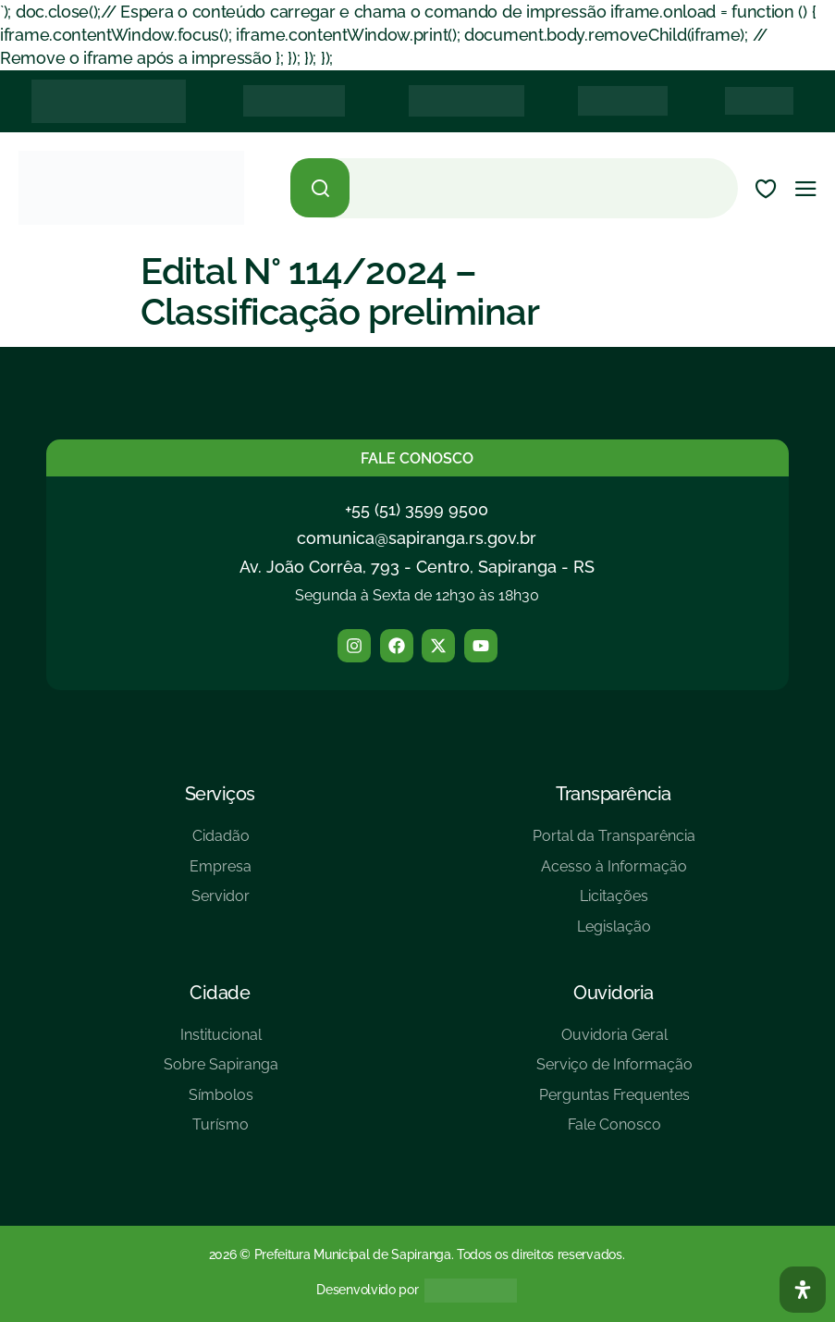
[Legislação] (614, 934)
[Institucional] (221, 1042)
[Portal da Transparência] (614, 843)
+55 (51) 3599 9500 (416, 509)
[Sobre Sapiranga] (221, 1071)
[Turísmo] (221, 1132)
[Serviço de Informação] (614, 1071)
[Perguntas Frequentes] (614, 1102)
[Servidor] (220, 903)
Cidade (220, 993)
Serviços (220, 794)
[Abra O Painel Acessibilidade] (803, 1289)
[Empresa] (220, 874)
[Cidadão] (220, 843)
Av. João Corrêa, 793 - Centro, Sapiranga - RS (417, 566)
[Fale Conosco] (614, 1132)
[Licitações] (614, 903)
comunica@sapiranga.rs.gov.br (416, 538)
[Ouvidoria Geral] (614, 1042)
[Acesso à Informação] (614, 874)
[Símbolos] (221, 1102)
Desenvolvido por (367, 1289)
